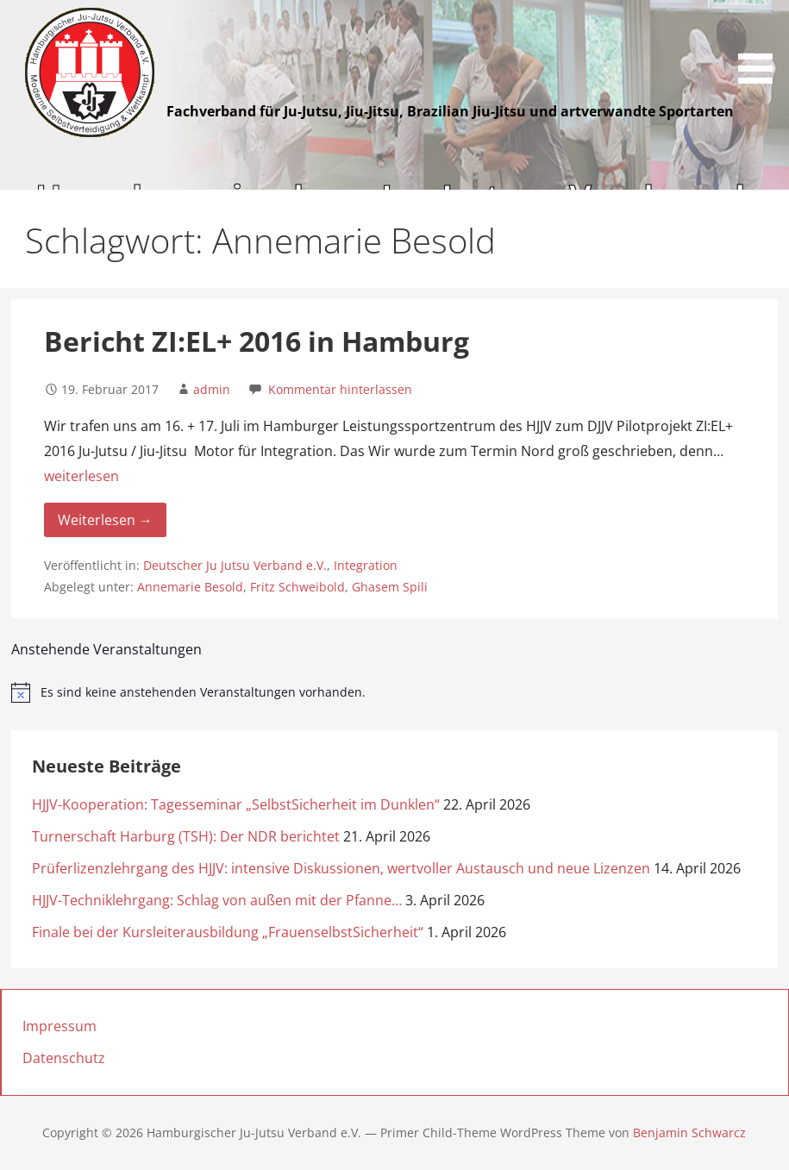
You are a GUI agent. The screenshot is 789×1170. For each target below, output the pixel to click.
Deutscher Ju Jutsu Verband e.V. (235, 565)
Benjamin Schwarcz (689, 1132)
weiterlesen (81, 475)
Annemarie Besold (190, 587)
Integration (366, 565)
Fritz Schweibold (297, 587)
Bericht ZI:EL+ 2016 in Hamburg (256, 341)
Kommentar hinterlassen (340, 389)
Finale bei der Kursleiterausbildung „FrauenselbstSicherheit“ (227, 932)
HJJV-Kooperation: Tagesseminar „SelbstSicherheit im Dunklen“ (236, 804)
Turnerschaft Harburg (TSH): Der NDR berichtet (186, 836)
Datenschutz (63, 1057)
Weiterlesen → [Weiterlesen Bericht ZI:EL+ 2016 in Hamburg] (105, 519)
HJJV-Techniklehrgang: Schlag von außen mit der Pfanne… (217, 900)
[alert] (395, 692)
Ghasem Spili (390, 587)
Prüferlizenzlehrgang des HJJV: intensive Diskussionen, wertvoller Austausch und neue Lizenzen (341, 868)
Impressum (59, 1026)
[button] (761, 45)
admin (211, 389)
